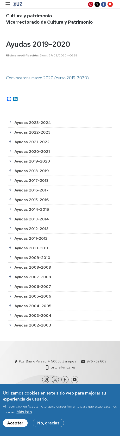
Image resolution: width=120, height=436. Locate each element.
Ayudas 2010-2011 (31, 248)
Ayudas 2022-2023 (32, 132)
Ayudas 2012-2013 (31, 228)
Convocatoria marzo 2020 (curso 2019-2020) (47, 78)
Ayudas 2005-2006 (32, 296)
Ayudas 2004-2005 (32, 305)
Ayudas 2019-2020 (32, 161)
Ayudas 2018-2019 (31, 170)
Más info (24, 412)
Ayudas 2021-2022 (32, 141)
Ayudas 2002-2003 (32, 325)
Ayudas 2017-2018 (31, 180)
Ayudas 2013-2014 (31, 219)
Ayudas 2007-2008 (32, 276)
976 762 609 (97, 361)
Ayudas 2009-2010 (32, 257)
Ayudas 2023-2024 (32, 122)
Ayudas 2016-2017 (31, 190)
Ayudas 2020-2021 (32, 151)
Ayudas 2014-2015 (31, 209)
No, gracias (48, 423)
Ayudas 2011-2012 (31, 238)
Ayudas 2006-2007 (32, 286)
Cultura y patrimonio (29, 16)
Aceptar (15, 423)
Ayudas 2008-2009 (32, 267)
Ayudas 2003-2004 (32, 315)
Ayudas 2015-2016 (31, 199)
